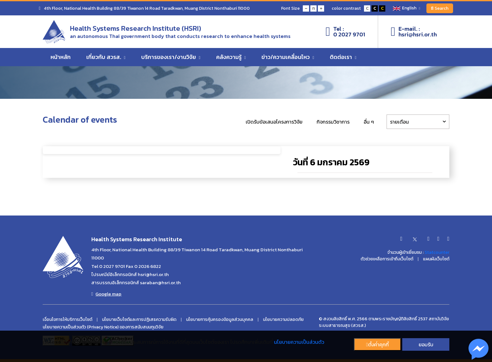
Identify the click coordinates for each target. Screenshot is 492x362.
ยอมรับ (426, 344)
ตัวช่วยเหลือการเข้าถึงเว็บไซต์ (387, 259)
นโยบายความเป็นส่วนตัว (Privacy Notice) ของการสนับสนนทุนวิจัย (103, 327)
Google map (106, 293)
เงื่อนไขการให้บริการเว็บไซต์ (67, 320)
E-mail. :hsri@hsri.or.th (414, 31)
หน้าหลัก (61, 57)
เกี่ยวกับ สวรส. (106, 57)
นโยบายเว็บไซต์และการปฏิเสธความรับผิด (139, 320)
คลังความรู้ (231, 57)
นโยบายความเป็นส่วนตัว (299, 342)
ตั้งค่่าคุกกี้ (377, 344)
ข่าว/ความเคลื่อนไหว (287, 57)
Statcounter (437, 252)
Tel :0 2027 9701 (346, 31)
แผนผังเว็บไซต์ (436, 259)
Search (439, 8)
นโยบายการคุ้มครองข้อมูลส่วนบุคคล (219, 320)
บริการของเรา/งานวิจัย (171, 57)
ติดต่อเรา (343, 57)
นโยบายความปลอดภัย (283, 320)
